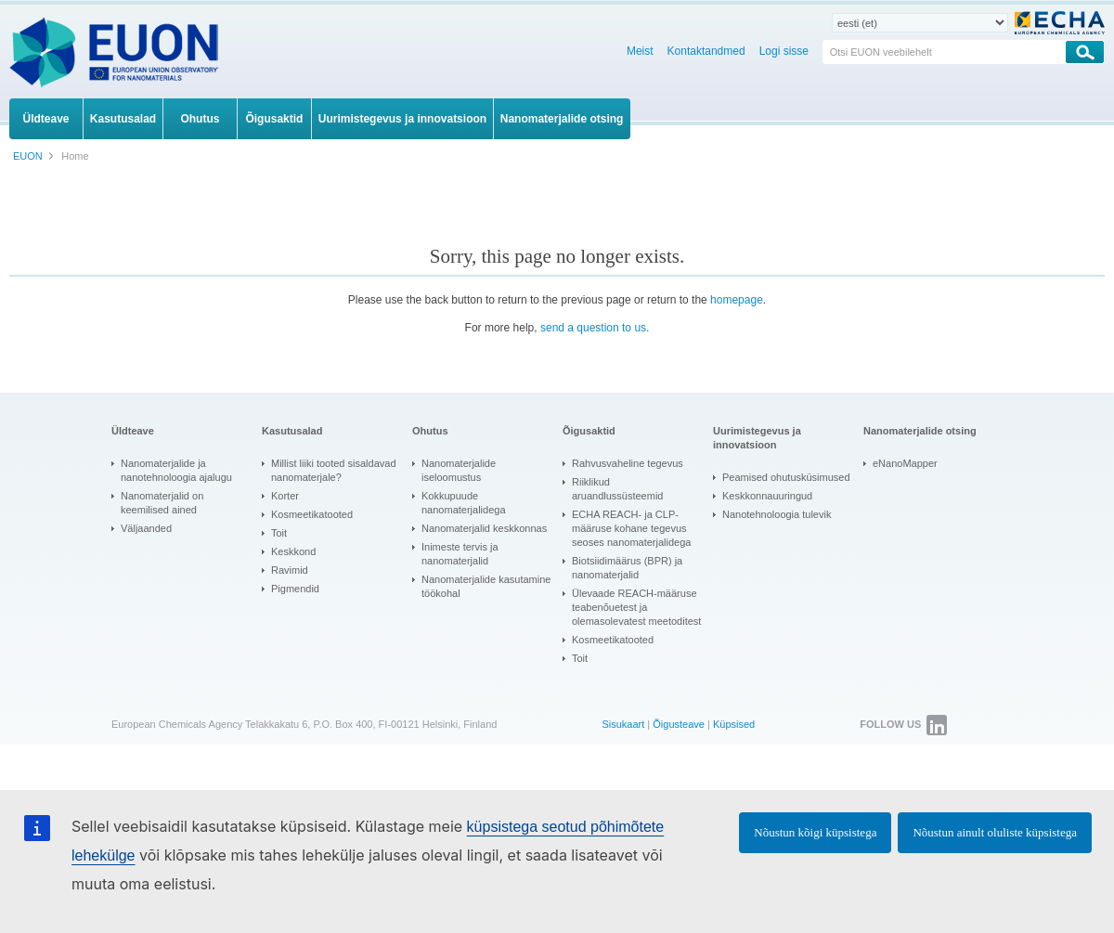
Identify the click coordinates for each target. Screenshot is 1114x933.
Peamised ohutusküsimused (786, 477)
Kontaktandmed (706, 51)
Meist (640, 51)
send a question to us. (594, 327)
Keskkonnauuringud (767, 495)
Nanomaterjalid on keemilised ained (162, 502)
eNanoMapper (905, 463)
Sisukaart (623, 724)
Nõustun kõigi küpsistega (815, 832)
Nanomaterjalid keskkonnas (484, 528)
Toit (279, 532)
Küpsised (734, 724)
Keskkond (293, 551)
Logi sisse (784, 51)
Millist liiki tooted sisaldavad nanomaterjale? (333, 470)
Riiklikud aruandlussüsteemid (617, 488)
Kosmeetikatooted (312, 514)
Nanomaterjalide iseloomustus (458, 470)
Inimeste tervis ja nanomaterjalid (460, 553)
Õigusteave (679, 724)
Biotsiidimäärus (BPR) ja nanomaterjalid (627, 567)
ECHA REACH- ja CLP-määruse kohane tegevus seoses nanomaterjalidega (631, 528)
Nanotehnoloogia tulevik (776, 514)
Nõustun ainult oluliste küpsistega (995, 832)
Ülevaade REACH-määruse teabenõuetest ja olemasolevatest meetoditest (636, 607)
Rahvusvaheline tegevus (627, 463)
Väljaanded (146, 528)
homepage (736, 299)
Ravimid (289, 570)
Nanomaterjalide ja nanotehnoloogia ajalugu (176, 470)
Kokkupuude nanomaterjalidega (463, 502)
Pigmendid (295, 588)
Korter (285, 495)
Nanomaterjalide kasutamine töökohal (486, 586)
